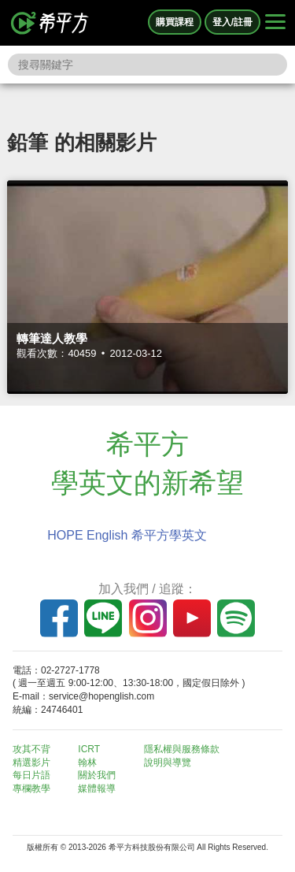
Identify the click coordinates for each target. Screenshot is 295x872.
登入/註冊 (232, 22)
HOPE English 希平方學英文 (127, 535)
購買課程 (175, 22)
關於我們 (97, 775)
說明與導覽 (167, 762)
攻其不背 (31, 749)
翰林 (87, 762)
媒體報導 (97, 788)
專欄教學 (31, 788)
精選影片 (31, 762)
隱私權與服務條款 (181, 749)
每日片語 (31, 775)
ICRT (89, 749)
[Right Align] (275, 22)
